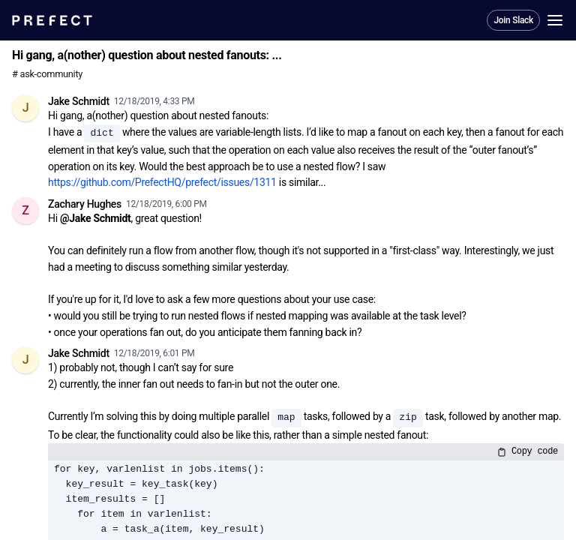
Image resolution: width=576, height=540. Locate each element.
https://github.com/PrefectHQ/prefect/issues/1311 (162, 182)
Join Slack (513, 20)
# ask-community (47, 74)
